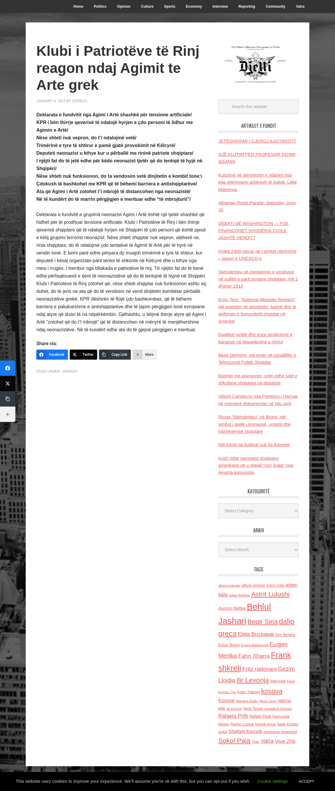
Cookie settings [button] (273, 781)
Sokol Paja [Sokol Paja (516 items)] (234, 740)
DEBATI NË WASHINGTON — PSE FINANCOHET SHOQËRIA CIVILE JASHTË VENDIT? (253, 230)
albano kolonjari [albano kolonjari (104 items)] (229, 585)
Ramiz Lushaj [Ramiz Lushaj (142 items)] (242, 724)
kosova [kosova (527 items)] (271, 691)
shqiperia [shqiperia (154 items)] (272, 732)
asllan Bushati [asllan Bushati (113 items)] (239, 595)
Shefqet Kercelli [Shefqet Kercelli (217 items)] (245, 731)
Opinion (69, 371)
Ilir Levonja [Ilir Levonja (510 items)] (252, 680)
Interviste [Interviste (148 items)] (278, 681)
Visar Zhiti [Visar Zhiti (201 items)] (285, 741)
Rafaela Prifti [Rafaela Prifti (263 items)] (233, 716)
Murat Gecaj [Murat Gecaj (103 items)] (268, 701)
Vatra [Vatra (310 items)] (267, 741)
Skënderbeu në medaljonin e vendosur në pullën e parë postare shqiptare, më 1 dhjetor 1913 (258, 279)
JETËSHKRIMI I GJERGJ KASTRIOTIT (257, 140)
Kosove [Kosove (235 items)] (226, 700)
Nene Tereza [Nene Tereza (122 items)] (253, 709)
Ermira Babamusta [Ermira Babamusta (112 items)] (255, 645)
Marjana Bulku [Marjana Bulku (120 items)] (247, 701)
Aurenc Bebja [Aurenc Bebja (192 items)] (231, 608)
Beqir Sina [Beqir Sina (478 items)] (263, 621)
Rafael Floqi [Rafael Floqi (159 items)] (260, 716)
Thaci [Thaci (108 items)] (256, 741)
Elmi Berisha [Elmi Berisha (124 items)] (285, 635)
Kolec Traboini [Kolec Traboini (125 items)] (248, 692)
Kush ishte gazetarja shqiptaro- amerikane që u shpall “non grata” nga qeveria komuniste (255, 465)
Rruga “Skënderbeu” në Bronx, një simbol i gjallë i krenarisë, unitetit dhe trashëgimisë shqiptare (254, 424)
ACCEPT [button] (306, 781)
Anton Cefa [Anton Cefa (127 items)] (275, 585)
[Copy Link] (115, 355)
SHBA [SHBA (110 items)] (222, 732)
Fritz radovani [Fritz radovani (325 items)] (259, 669)
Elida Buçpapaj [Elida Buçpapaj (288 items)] (256, 634)
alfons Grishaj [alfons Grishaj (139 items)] (253, 585)
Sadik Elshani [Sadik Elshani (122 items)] (287, 724)
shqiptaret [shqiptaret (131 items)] (289, 732)
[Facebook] (52, 355)
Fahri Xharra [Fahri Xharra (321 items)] (254, 656)
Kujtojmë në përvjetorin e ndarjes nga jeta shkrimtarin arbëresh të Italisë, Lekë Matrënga (257, 182)
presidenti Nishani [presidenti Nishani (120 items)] (278, 708)
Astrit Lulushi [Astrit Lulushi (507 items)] (270, 594)
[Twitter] (83, 355)
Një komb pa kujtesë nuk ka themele (254, 444)
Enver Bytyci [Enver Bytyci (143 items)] (229, 645)
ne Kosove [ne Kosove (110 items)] (234, 708)
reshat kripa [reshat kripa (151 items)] (265, 724)
